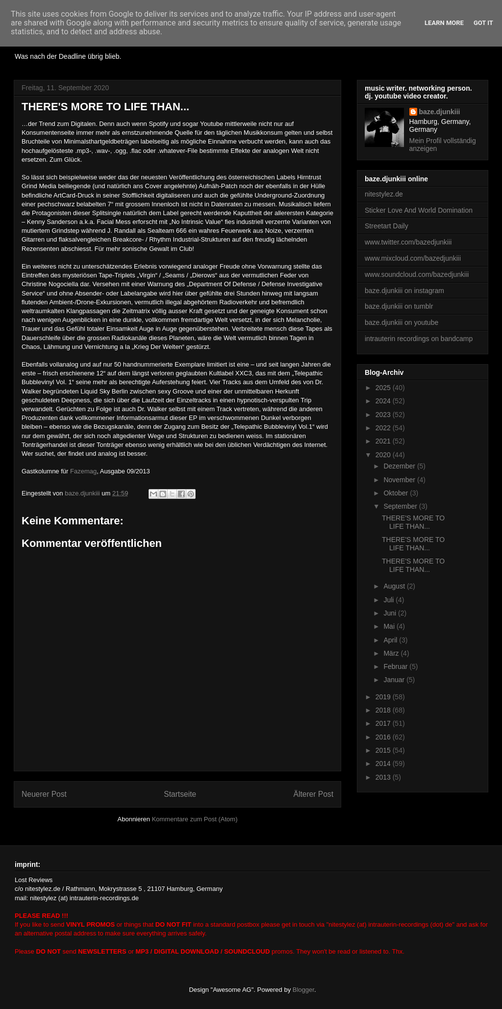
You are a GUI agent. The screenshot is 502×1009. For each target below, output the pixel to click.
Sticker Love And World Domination (419, 210)
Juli (389, 600)
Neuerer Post (44, 794)
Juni (390, 613)
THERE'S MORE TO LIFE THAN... (413, 522)
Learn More (444, 22)
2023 (384, 414)
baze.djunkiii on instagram (404, 291)
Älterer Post (313, 794)
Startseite (180, 794)
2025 (384, 388)
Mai (389, 626)
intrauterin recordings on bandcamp (419, 339)
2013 (384, 777)
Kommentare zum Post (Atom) (195, 819)
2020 (384, 455)
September (401, 506)
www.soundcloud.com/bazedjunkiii (417, 274)
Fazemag (83, 471)
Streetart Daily (386, 226)
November (400, 480)
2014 (384, 763)
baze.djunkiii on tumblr (399, 306)
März (392, 653)
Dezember (400, 466)
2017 (384, 723)
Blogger (303, 989)
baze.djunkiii (439, 112)
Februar (396, 666)
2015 (384, 750)
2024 (384, 401)
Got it (483, 22)
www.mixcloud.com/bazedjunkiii (413, 258)
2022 (384, 428)
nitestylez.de (384, 194)
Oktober (396, 493)
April (391, 640)
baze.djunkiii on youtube (401, 322)
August (394, 586)
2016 (384, 737)
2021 (384, 441)
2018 (384, 710)
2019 (384, 697)
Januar (394, 680)
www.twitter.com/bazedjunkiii (408, 242)
